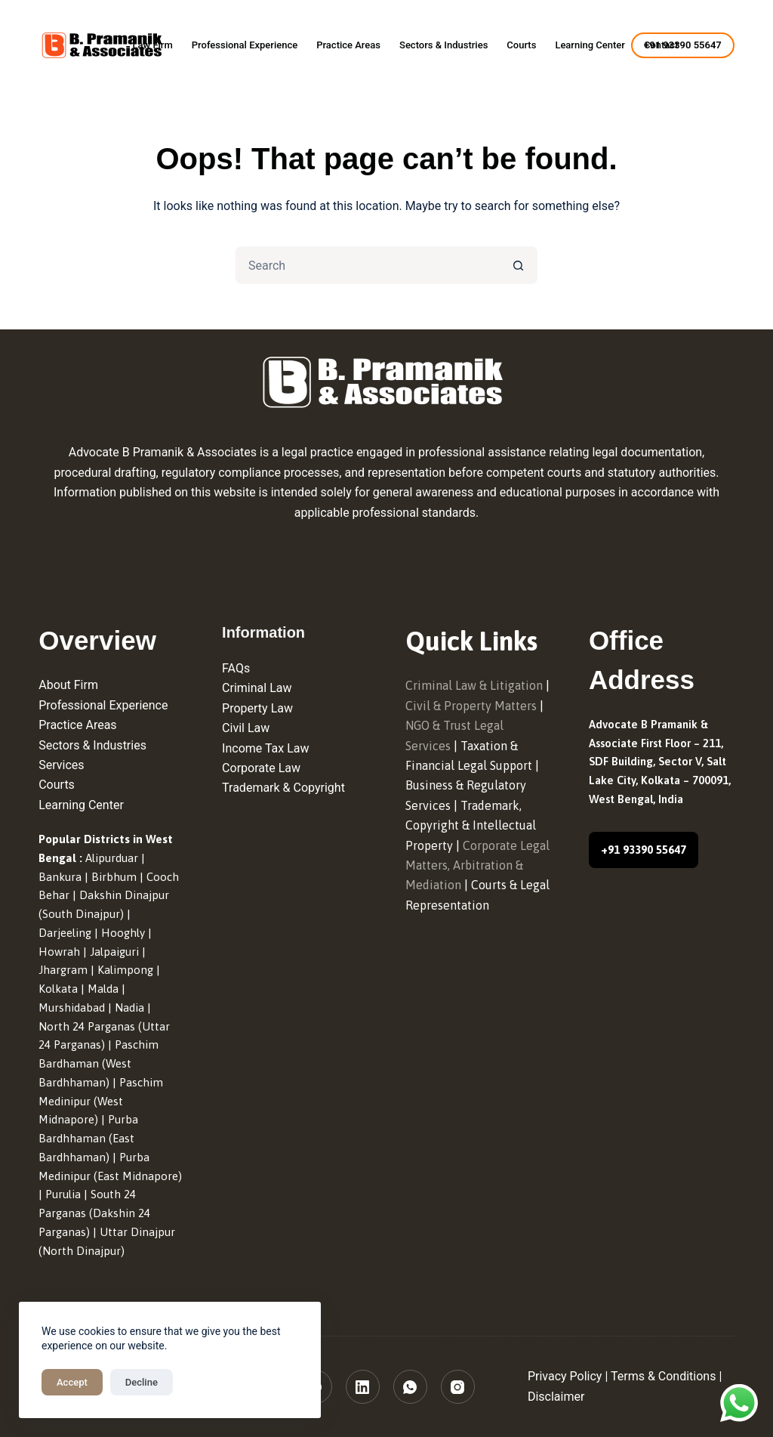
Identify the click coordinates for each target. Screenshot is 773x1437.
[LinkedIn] (363, 1387)
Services (61, 765)
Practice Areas (348, 45)
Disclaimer (556, 1396)
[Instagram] (458, 1387)
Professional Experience (244, 45)
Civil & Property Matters (471, 705)
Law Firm (152, 45)
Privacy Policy (565, 1376)
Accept (72, 1382)
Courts (521, 45)
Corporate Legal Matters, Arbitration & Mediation (477, 865)
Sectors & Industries (443, 45)
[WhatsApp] (410, 1387)
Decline (141, 1382)
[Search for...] (368, 265)
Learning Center (590, 45)
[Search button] (518, 265)
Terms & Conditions (663, 1376)
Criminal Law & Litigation (474, 685)
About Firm (68, 685)
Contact (661, 45)
